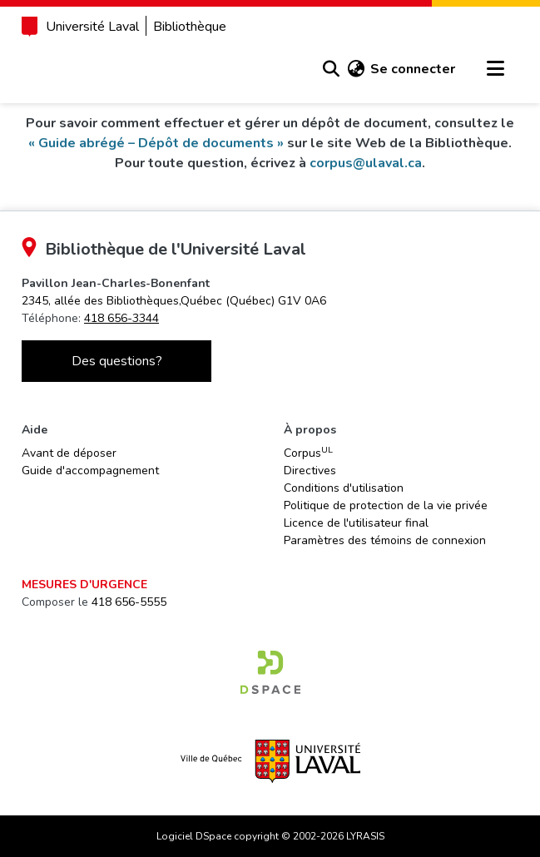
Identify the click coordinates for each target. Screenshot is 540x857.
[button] (330, 69)
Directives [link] (310, 470)
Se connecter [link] (412, 69)
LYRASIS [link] (365, 836)
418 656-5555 (129, 602)
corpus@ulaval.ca (366, 163)
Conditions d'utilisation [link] (344, 488)
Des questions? (117, 361)
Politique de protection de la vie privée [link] (386, 505)
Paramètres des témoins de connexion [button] (385, 540)
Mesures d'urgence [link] (84, 584)
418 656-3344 (121, 318)
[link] (174, 301)
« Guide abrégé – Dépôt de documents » (156, 143)
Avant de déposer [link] (69, 453)
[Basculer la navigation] (495, 69)
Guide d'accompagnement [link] (90, 470)
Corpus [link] (308, 452)
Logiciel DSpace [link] (193, 836)
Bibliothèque (189, 26)
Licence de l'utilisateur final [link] (356, 523)
